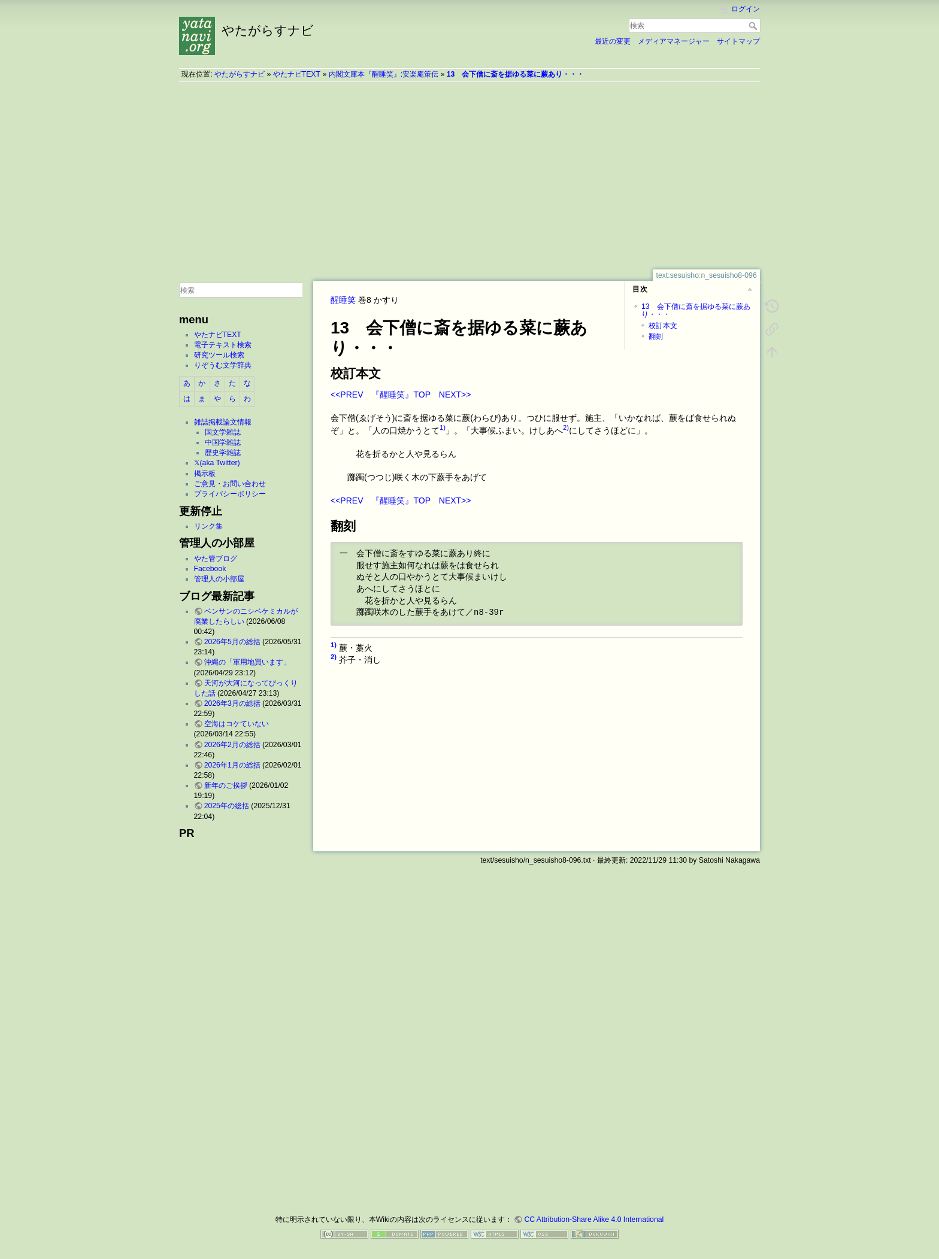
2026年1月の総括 (232, 765)
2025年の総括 (226, 806)
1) (443, 427)
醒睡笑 (343, 300)
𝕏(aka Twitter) (217, 463)
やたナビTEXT (296, 74)
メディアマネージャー (674, 41)
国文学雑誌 (223, 432)
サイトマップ (738, 41)
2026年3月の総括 (232, 703)
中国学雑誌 (223, 442)
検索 (754, 26)
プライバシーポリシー (230, 494)
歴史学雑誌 (223, 452)
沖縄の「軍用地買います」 (247, 662)
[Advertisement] (469, 175)
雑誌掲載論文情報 (223, 422)
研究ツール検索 (219, 355)
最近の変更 (613, 41)
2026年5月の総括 (232, 642)
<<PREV (347, 394)
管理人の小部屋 (219, 579)
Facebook (210, 569)
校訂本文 (663, 325)
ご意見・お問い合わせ (230, 484)
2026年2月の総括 (232, 745)
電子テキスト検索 (223, 345)
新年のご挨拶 (225, 785)
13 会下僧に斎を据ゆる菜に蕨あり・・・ (515, 74)
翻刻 (656, 336)
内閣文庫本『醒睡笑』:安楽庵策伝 (383, 74)
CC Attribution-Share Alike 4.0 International (594, 1219)
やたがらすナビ (239, 74)
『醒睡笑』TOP (400, 394)
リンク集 (208, 526)
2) (566, 427)
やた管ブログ (215, 558)
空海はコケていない (236, 724)
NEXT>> (455, 394)
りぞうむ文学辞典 (223, 365)
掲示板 (205, 473)
